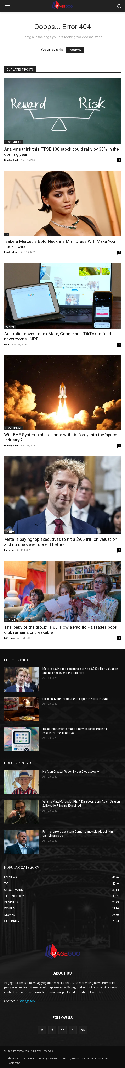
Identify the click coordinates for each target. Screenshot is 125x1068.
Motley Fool (11, 159)
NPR (6, 344)
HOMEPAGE (75, 50)
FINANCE (9, 532)
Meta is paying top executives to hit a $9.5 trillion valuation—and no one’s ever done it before (62, 542)
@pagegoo (27, 1001)
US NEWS (10, 326)
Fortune (9, 550)
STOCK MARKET (13, 142)
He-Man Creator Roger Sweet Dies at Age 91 (71, 771)
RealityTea (11, 252)
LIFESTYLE (10, 620)
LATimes (9, 637)
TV (6, 234)
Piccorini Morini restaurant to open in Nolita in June (75, 699)
